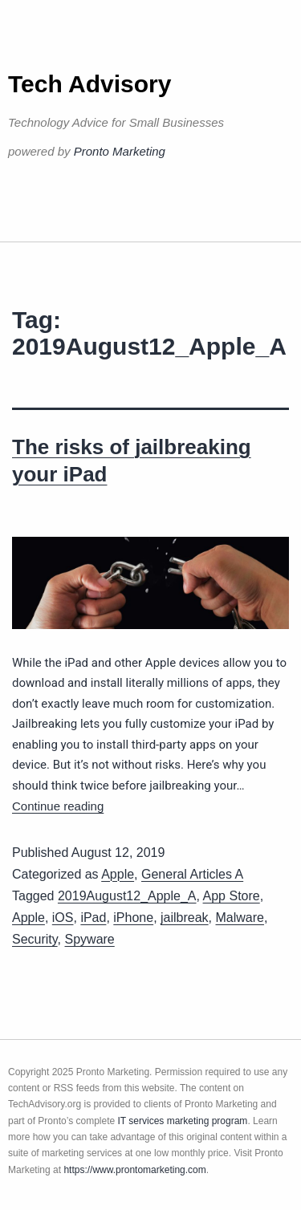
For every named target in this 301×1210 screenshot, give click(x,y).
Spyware (90, 939)
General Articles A (192, 874)
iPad (93, 917)
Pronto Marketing (119, 151)
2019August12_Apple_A (127, 896)
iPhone (133, 917)
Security (35, 939)
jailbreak (185, 917)
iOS (63, 917)
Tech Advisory (89, 84)
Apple (117, 874)
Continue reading (58, 806)
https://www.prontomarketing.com (134, 1169)
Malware (240, 917)
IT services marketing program (183, 1121)
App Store (231, 896)
